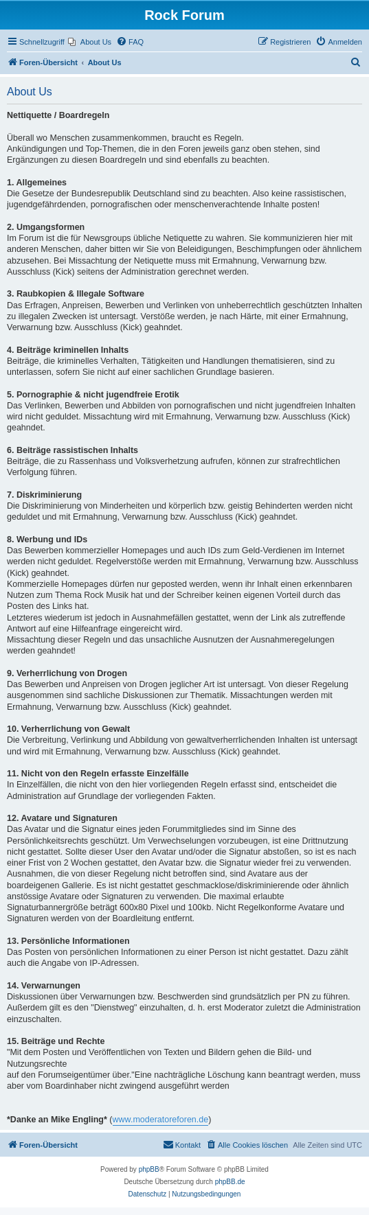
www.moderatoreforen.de (161, 1119)
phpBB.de (230, 1181)
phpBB (149, 1169)
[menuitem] (89, 42)
